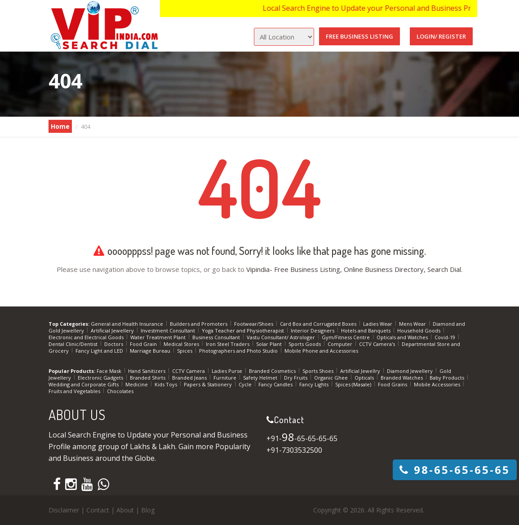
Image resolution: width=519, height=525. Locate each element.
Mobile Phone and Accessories (321, 350)
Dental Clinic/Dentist (74, 344)
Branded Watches (402, 377)
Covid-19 (446, 337)
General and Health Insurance (127, 323)
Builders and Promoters (199, 323)
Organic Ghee (331, 377)
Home (60, 126)
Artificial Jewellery (113, 330)
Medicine (137, 384)
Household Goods (419, 330)
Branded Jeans (190, 377)
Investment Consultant (168, 330)
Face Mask (110, 371)
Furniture (225, 377)
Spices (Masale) (354, 384)
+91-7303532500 (294, 450)
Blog (148, 510)
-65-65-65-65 (454, 469)
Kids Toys (166, 384)
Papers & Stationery (208, 384)
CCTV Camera (189, 371)
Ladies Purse (228, 371)
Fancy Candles (276, 384)
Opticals (365, 377)
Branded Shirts (148, 377)
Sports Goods (305, 344)
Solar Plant (269, 344)
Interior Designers (313, 330)
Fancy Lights (314, 384)
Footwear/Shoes (254, 323)
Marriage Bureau (151, 350)
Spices (185, 350)
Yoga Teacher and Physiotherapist (243, 330)
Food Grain (144, 344)
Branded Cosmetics (273, 371)
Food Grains (393, 384)
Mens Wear (413, 323)
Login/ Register (441, 36)
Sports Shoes (318, 371)
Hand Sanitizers (147, 371)
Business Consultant (216, 337)
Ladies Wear (378, 323)
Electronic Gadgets (101, 377)
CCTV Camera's (377, 344)
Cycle (246, 384)
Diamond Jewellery (410, 371)
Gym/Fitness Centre (346, 337)
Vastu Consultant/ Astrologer (281, 337)
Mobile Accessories (437, 384)
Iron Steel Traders (228, 344)
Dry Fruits (296, 377)
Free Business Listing (359, 36)
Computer (341, 344)
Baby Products (448, 377)
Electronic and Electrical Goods (87, 337)
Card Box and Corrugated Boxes (319, 323)
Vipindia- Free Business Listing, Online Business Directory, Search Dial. (354, 269)
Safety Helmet (261, 377)
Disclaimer (64, 510)
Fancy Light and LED (99, 350)
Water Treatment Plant (158, 337)
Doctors (114, 344)
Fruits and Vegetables (75, 391)
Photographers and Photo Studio (239, 350)
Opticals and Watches (403, 337)
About (125, 510)
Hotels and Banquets (366, 330)
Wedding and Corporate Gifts (84, 384)
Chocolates (120, 391)
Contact (97, 510)
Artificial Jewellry (360, 371)
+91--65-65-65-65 (301, 438)
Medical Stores (182, 344)
